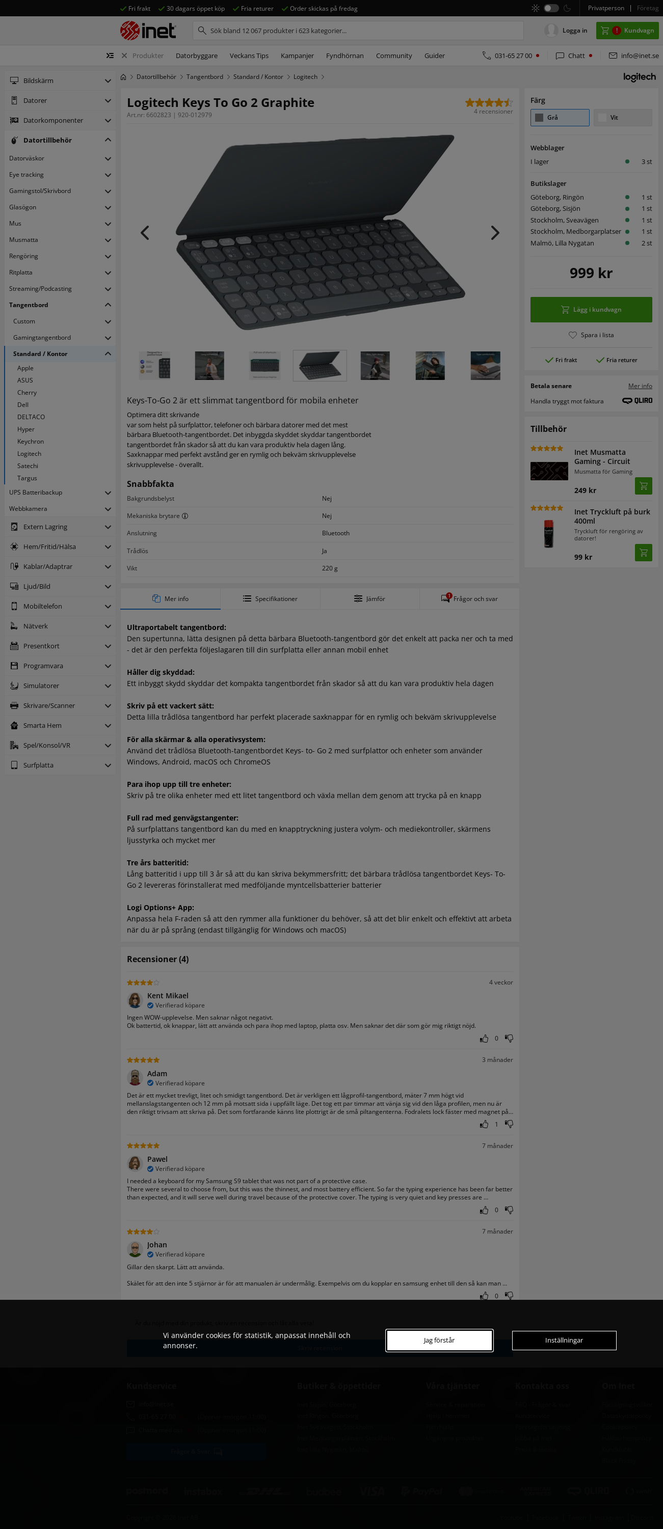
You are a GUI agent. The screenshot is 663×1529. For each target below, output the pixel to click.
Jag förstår (439, 1340)
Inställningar (564, 1340)
